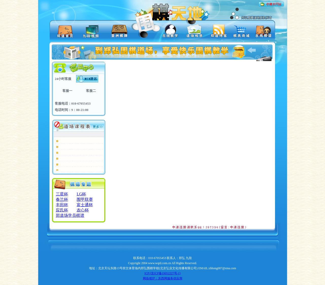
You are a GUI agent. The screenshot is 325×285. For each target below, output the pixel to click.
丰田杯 (62, 205)
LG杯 (81, 194)
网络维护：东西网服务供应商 (162, 278)
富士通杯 (85, 205)
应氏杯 (62, 210)
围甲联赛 (85, 199)
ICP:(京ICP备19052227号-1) (162, 273)
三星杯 (62, 194)
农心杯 (83, 210)
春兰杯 (62, 199)
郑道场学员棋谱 (70, 215)
